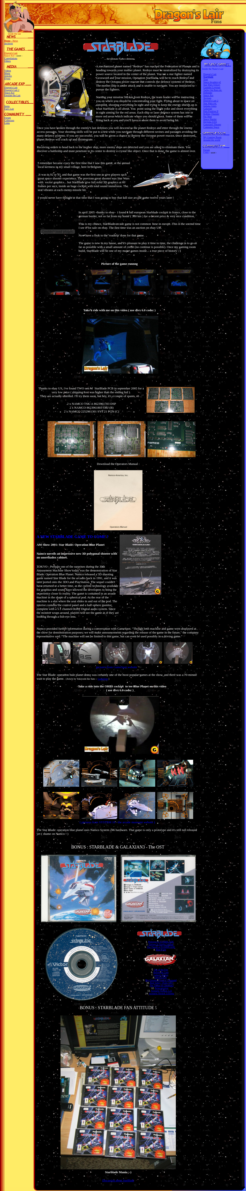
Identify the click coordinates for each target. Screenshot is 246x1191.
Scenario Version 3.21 (161, 990)
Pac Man (207, 116)
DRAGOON (161, 977)
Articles (8, 76)
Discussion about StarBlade (118, 1180)
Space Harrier (209, 119)
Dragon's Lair (11, 53)
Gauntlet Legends (211, 87)
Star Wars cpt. (210, 103)
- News (11, 40)
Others (7, 61)
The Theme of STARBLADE (161, 947)
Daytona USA (210, 121)
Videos (7, 70)
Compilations (10, 58)
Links (7, 123)
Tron (205, 79)
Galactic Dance (161, 975)
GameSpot (103, 679)
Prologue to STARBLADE (161, 941)
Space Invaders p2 (212, 82)
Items (7, 106)
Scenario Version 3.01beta (161, 993)
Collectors (9, 120)
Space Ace (9, 92)
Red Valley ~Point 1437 (161, 983)
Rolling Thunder (211, 114)
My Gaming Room (212, 137)
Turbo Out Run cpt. (212, 90)
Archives (8, 43)
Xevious (207, 98)
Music (7, 73)
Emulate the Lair (12, 95)
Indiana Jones (209, 106)
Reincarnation (161, 988)
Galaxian (207, 108)
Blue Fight (161, 949)
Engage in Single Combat (161, 944)
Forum (7, 117)
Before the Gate (160, 972)
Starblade (208, 77)
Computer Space (211, 127)
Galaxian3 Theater (212, 124)
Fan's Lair (9, 109)
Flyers (7, 78)
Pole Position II (210, 111)
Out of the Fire (161, 969)
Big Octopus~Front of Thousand (161, 980)
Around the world (211, 140)
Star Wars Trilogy (211, 84)
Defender (207, 92)
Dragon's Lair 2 (11, 90)
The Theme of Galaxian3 (161, 985)
